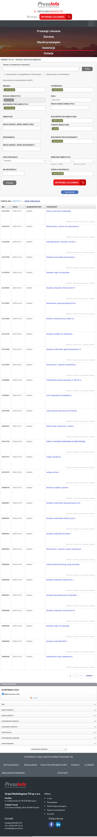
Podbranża (56, 86)
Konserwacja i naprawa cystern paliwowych (63, 549)
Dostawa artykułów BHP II (56, 641)
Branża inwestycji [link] (8, 710)
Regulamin (30, 765)
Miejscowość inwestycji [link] (10, 727)
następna (89, 675)
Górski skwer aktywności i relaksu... (60, 426)
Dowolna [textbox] (7, 161)
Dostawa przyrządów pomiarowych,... (61, 257)
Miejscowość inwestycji (62, 104)
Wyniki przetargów (48, 42)
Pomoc (75, 765)
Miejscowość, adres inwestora (18, 124)
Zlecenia (48, 36)
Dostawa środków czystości (57, 488)
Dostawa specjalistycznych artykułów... (62, 595)
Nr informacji (9, 170)
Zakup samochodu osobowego (58, 211)
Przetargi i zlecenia (48, 31)
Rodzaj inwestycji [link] (8, 715)
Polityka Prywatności (54, 765)
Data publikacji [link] (7, 732)
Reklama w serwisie (13, 773)
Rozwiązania (52, 802)
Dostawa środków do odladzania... (60, 334)
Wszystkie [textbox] (56, 100)
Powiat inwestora (60, 125)
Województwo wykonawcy (64, 137)
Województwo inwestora (64, 117)
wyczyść (35, 698)
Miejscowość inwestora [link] (39, 749)
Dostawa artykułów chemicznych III (60, 288)
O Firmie (89, 765)
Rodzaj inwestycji (12, 96)
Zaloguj (32, 16)
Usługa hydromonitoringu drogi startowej (62, 564)
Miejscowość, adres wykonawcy (19, 145)
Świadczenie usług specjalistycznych (61, 303)
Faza (53, 96)
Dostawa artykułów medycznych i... (60, 580)
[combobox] (24, 90)
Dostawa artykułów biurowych (58, 534)
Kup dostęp (69, 192)
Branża (6, 86)
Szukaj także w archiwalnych (56, 74)
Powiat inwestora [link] (8, 743)
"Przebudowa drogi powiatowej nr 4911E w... (64, 380)
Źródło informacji (60, 170)
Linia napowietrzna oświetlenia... (59, 395)
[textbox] (16, 89)
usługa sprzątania (53, 457)
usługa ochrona (52, 472)
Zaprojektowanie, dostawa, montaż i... (61, 242)
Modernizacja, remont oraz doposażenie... (63, 226)
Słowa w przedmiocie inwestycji (16, 65)
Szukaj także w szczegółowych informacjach (22, 74)
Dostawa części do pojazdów (57, 272)
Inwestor (7, 117)
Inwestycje (48, 47)
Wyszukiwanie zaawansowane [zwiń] (17, 80)
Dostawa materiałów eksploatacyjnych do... (63, 503)
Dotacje (48, 53)
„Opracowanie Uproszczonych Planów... (62, 411)
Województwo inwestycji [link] (10, 721)
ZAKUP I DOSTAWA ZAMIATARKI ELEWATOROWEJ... (66, 441)
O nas (49, 798)
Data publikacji (10, 157)
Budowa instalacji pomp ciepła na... (60, 319)
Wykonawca (9, 137)
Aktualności (11, 765)
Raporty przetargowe (56, 810)
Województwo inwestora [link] (10, 738)
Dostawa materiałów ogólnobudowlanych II (63, 349)
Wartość (16, 201)
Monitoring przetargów (56, 806)
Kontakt (63, 773)
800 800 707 (56, 11)
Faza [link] (3, 704)
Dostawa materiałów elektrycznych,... (61, 518)
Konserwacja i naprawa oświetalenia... (61, 365)
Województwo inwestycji (15, 104)
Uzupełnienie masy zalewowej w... (60, 657)
